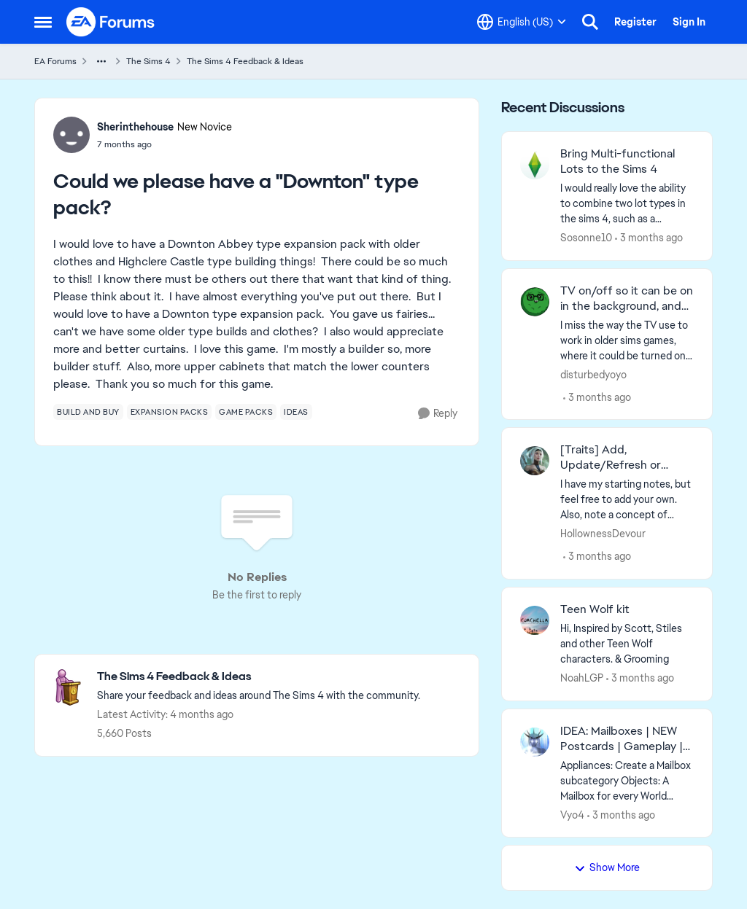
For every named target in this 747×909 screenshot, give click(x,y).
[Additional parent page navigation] (101, 61)
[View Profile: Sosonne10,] (534, 164)
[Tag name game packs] (245, 412)
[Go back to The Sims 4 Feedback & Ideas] (258, 676)
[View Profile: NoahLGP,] (534, 620)
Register (635, 21)
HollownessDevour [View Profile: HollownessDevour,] (603, 533)
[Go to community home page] (110, 21)
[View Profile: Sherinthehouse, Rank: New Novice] (71, 135)
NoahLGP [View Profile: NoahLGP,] (581, 677)
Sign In (689, 21)
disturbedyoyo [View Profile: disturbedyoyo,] (593, 374)
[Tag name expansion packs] (169, 412)
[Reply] (437, 414)
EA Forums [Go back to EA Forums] (55, 61)
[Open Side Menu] (43, 22)
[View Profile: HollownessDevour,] (534, 460)
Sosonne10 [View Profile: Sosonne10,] (586, 237)
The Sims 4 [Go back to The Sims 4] (148, 61)
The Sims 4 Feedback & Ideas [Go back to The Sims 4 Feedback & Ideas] (245, 61)
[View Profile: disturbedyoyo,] (534, 301)
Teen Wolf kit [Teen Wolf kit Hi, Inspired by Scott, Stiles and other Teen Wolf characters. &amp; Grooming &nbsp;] (595, 609)
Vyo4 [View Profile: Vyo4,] (572, 814)
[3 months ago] (649, 238)
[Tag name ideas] (296, 412)
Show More (607, 867)
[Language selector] (522, 21)
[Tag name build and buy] (88, 412)
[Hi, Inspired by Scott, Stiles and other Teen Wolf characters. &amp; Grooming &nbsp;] (627, 644)
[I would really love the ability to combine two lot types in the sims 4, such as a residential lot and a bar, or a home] (627, 204)
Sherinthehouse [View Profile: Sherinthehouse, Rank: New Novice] (135, 126)
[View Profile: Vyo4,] (534, 742)
